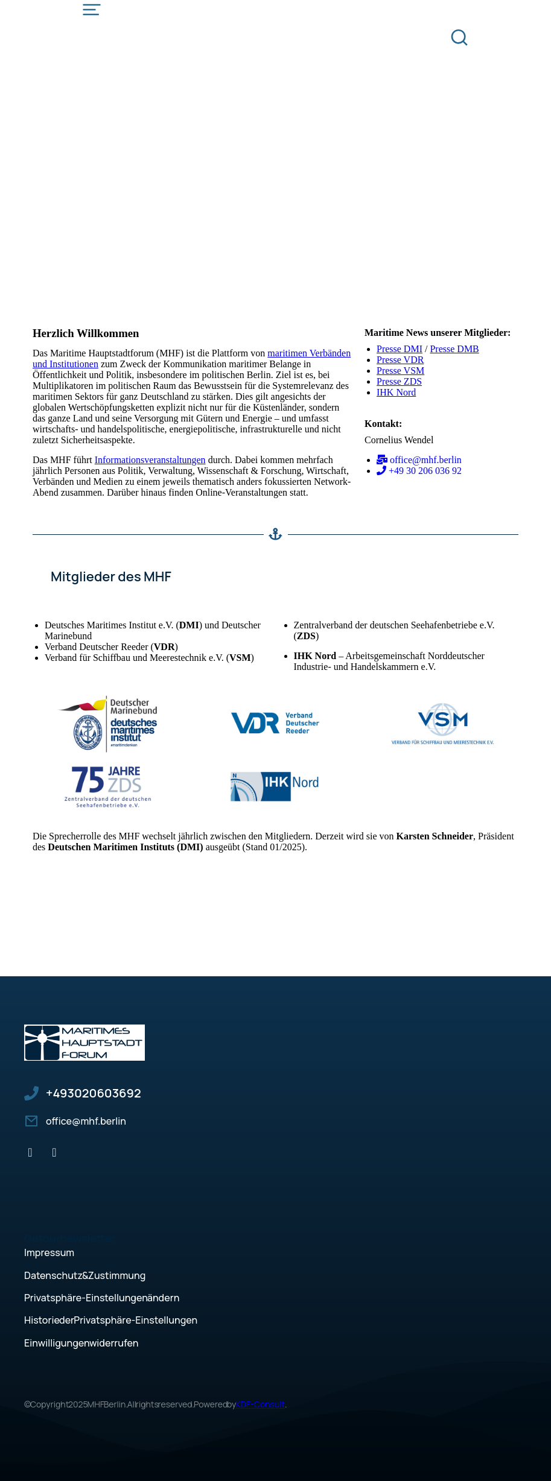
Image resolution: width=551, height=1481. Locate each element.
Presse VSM (400, 370)
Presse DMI (399, 349)
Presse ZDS (399, 381)
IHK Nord (396, 392)
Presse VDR (400, 360)
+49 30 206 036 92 (93, 1093)
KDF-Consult (260, 1404)
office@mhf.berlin (86, 1121)
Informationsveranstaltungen (150, 460)
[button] (275, 1297)
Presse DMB (454, 349)
